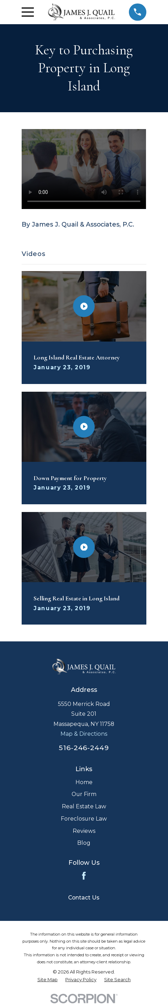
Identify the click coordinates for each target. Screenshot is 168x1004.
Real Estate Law (84, 806)
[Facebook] (84, 876)
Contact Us (84, 897)
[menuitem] (47, 979)
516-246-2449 (84, 747)
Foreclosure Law (84, 818)
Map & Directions (83, 733)
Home (84, 782)
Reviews (84, 831)
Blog (83, 843)
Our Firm (84, 794)
